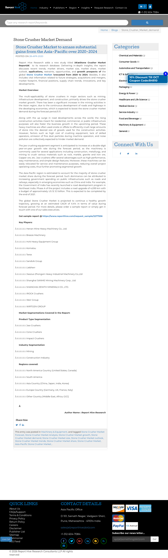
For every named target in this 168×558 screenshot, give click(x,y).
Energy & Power (127, 93)
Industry (45, 7)
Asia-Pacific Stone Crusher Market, (33, 444)
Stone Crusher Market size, (56, 438)
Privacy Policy (17, 518)
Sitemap (14, 534)
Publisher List (17, 531)
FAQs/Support (17, 512)
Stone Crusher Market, (89, 441)
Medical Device (126, 106)
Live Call (6, 539)
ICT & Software (126, 74)
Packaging (124, 87)
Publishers (60, 7)
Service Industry (127, 112)
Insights (86, 7)
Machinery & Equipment (131, 125)
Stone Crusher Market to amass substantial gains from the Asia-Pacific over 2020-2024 (56, 49)
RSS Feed (14, 541)
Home (34, 7)
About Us (14, 508)
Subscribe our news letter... (128, 533)
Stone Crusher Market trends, (30, 441)
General (123, 131)
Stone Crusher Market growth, (75, 435)
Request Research (104, 7)
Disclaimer (15, 528)
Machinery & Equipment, (54, 431)
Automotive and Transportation (134, 68)
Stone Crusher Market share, (62, 441)
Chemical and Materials (131, 55)
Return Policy (17, 521)
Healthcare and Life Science (133, 99)
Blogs (114, 30)
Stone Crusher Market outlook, (87, 438)
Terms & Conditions (20, 515)
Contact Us (121, 7)
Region (74, 7)
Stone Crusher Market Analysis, (41, 435)
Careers (13, 525)
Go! (155, 539)
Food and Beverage (129, 118)
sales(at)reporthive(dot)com (78, 527)
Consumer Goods (127, 62)
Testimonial (16, 538)
